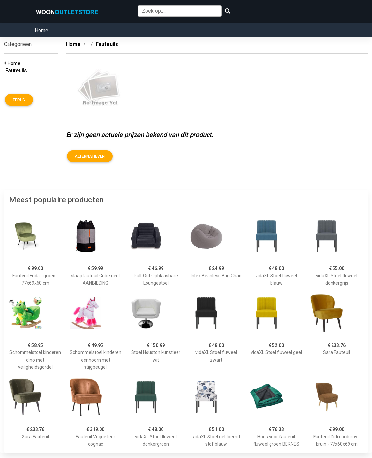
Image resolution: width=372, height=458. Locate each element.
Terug (19, 100)
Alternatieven (90, 156)
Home (41, 30)
